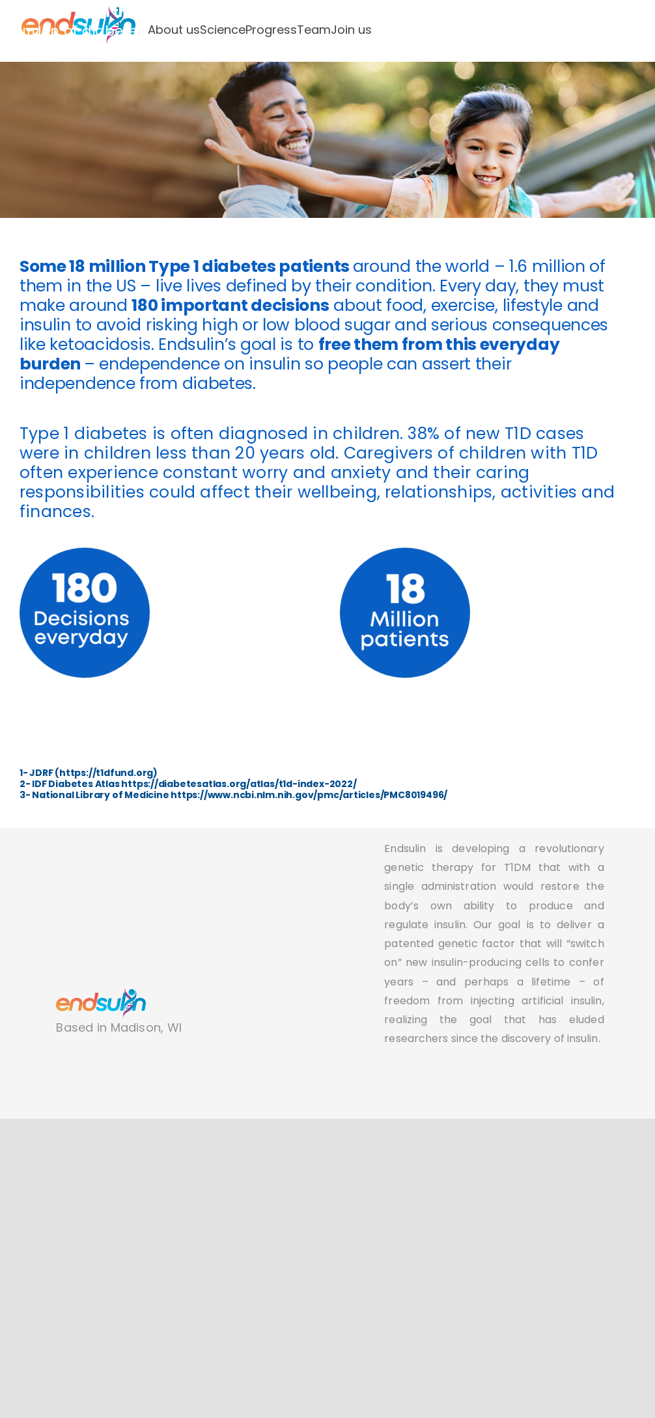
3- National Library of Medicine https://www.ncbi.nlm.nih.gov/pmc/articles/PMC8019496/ (233, 794)
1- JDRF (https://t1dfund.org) (89, 772)
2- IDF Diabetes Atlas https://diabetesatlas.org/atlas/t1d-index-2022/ (188, 783)
